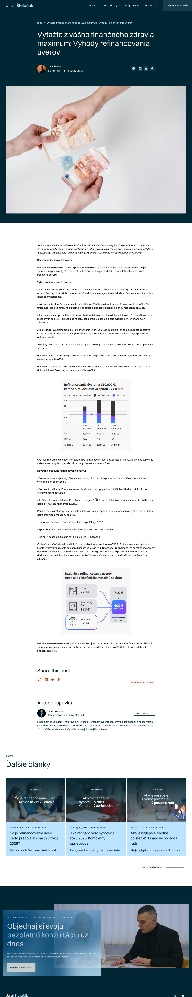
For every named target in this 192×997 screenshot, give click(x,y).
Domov (92, 5)
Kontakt (137, 5)
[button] (115, 5)
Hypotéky (149, 5)
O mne (102, 5)
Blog (127, 5)
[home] (19, 5)
